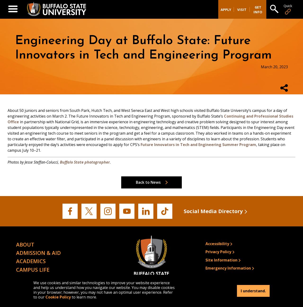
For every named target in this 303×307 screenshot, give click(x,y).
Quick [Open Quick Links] (288, 9)
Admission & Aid (38, 252)
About (25, 244)
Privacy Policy (218, 251)
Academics (31, 261)
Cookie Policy (58, 297)
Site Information (221, 260)
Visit (241, 9)
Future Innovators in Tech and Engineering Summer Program (198, 144)
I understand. (253, 290)
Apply (226, 9)
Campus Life (32, 269)
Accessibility (217, 243)
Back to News (148, 182)
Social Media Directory (213, 211)
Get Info (258, 9)
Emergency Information (228, 268)
